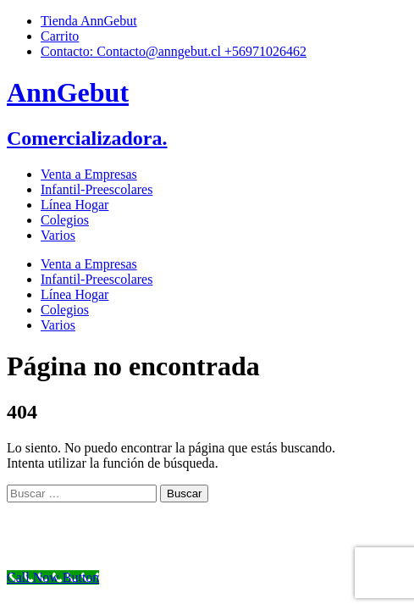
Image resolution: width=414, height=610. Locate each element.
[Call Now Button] (53, 577)
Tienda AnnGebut (89, 21)
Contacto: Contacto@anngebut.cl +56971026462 (173, 51)
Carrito (60, 36)
